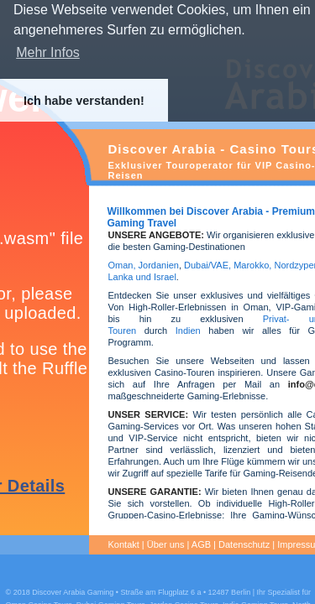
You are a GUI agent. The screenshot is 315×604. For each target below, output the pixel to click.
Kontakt (123, 544)
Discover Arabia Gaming (72, 592)
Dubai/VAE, (207, 265)
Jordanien (159, 265)
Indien (188, 330)
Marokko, (254, 265)
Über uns (166, 544)
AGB (201, 544)
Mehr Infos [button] (48, 52)
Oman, (122, 265)
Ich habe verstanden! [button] (84, 100)
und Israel (154, 277)
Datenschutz (244, 544)
